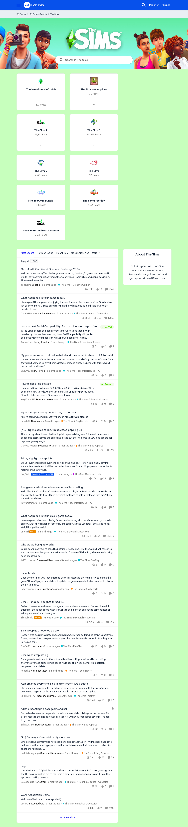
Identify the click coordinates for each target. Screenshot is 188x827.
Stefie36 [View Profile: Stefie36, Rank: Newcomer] (25, 646)
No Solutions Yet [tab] (80, 252)
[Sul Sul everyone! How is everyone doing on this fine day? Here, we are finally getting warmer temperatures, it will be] (67, 466)
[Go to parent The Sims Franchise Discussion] (79, 803)
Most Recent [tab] (27, 252)
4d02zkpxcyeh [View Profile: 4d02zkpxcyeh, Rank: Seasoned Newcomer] (28, 560)
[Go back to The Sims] (93, 171)
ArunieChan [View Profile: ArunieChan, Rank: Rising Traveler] (27, 342)
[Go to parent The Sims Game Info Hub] (86, 474)
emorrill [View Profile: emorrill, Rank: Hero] (25, 531)
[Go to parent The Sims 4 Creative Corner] (73, 285)
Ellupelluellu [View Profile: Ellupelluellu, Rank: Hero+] (27, 617)
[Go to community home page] (34, 5)
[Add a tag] (34, 261)
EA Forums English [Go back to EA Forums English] (38, 14)
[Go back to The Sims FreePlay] (94, 201)
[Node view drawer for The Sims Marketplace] (94, 105)
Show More (67, 817)
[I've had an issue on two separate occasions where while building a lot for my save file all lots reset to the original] (65, 716)
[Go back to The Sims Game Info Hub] (41, 89)
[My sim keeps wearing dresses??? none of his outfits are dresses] (67, 417)
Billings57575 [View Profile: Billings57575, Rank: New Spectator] (28, 724)
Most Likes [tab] (62, 252)
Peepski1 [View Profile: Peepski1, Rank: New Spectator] (25, 670)
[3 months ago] (48, 285)
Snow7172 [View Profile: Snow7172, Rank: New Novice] (26, 370)
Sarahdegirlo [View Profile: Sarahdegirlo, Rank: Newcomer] (27, 781)
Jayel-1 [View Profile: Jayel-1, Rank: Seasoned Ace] (24, 803)
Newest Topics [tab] (45, 252)
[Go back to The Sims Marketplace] (93, 89)
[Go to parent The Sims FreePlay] (87, 560)
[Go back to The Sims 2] (40, 171)
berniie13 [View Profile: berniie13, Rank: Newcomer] (26, 421)
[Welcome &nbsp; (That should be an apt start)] (67, 799)
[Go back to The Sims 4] (40, 130)
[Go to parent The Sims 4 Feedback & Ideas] (83, 342)
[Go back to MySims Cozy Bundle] (40, 201)
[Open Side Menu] (18, 5)
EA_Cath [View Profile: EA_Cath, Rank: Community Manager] (25, 474)
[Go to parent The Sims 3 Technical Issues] (91, 399)
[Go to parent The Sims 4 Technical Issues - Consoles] (85, 782)
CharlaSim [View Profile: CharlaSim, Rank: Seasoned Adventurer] (26, 313)
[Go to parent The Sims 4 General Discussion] (90, 313)
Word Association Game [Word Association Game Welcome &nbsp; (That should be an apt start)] (35, 795)
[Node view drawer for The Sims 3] (94, 145)
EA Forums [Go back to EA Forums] (21, 14)
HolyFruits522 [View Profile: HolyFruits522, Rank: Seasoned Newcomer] (28, 399)
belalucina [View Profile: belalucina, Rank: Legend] (26, 284)
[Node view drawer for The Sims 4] (41, 145)
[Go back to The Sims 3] (93, 130)
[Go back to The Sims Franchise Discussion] (41, 230)
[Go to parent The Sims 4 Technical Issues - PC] (81, 371)
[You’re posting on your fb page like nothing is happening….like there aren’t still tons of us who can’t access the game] (67, 552)
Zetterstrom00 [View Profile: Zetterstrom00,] (29, 502)
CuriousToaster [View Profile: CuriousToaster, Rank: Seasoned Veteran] (29, 445)
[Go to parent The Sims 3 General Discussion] (71, 531)
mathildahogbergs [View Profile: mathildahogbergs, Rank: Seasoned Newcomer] (30, 753)
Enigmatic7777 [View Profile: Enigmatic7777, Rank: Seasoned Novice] (29, 695)
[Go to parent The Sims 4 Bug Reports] (74, 421)
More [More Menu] (96, 252)
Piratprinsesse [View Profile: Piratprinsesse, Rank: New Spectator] (28, 588)
